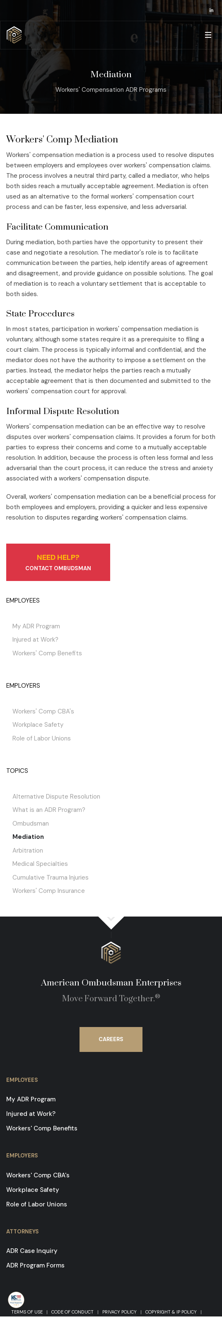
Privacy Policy (119, 1312)
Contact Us (29, 1320)
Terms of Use (27, 1312)
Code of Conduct (72, 1312)
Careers (111, 1039)
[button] (208, 35)
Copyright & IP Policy (171, 1312)
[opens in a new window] (211, 10)
